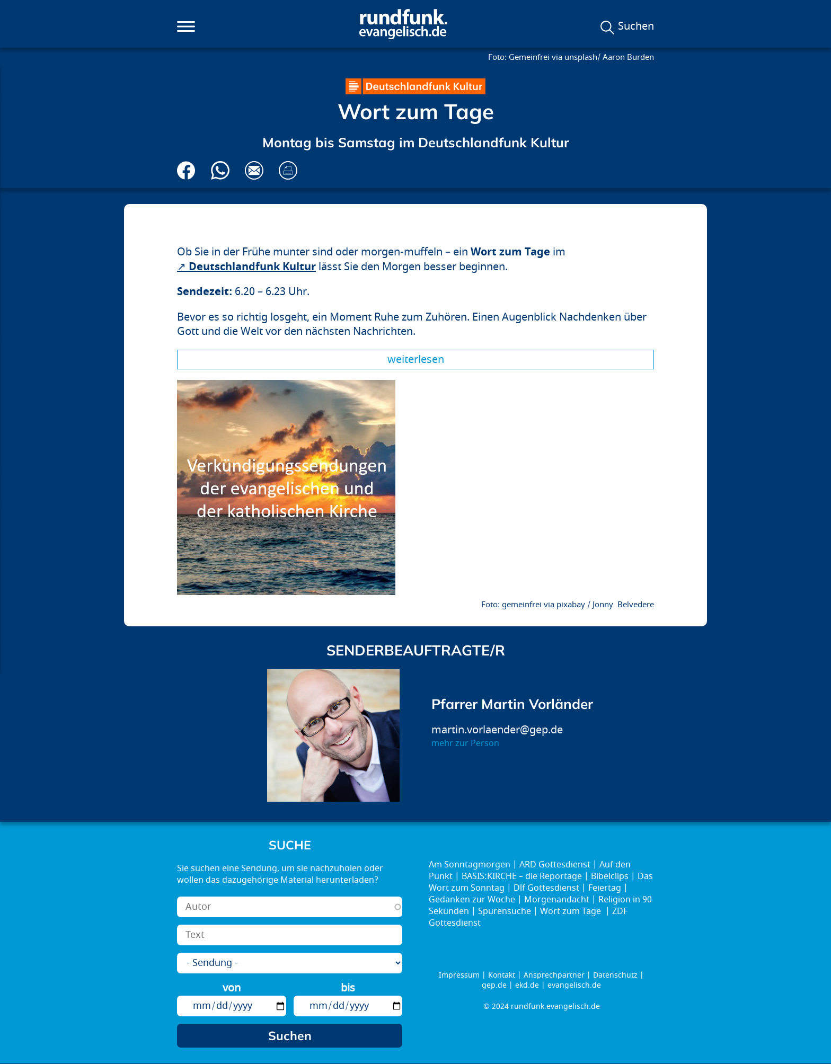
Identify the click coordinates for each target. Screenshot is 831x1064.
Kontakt (501, 975)
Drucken (288, 170)
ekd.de (527, 985)
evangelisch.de (574, 985)
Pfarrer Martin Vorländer (512, 704)
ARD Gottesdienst (554, 864)
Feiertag (604, 888)
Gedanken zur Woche (472, 899)
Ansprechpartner (554, 975)
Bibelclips (610, 876)
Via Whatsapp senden (220, 170)
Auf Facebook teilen (186, 170)
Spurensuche (504, 911)
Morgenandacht (556, 899)
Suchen (636, 26)
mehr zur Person (465, 743)
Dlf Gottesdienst (546, 888)
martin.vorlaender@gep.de (497, 730)
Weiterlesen (415, 359)
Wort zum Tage (571, 911)
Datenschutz (615, 975)
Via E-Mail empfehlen (254, 170)
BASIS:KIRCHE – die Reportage (522, 876)
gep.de (494, 985)
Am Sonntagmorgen (469, 864)
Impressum (459, 975)
